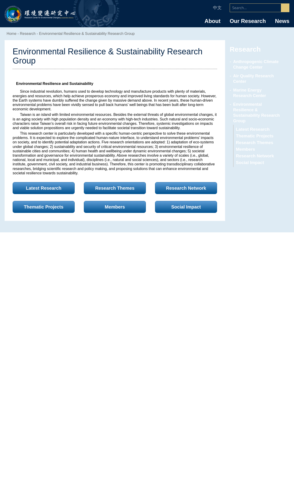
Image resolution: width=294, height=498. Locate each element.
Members (245, 144)
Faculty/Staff (244, 398)
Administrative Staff (244, 442)
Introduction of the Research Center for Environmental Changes (49, 408)
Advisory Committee (50, 429)
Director (49, 417)
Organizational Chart (49, 423)
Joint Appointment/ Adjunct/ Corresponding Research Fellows (244, 421)
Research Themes (253, 137)
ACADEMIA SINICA (67, 18)
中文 (217, 8)
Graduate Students (244, 454)
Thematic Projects (254, 130)
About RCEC (50, 398)
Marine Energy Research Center (256, 93)
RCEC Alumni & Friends (244, 467)
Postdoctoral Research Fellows (244, 436)
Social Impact (249, 157)
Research (147, 398)
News (282, 21)
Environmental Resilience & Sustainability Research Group (86, 33)
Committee (50, 436)
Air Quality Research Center (252, 78)
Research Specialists (244, 412)
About (212, 21)
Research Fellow (244, 406)
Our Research (248, 21)
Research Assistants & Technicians (244, 448)
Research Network (254, 150)
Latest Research (252, 124)
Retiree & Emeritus (244, 460)
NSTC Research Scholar (244, 429)
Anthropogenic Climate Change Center (255, 64)
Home (12, 33)
